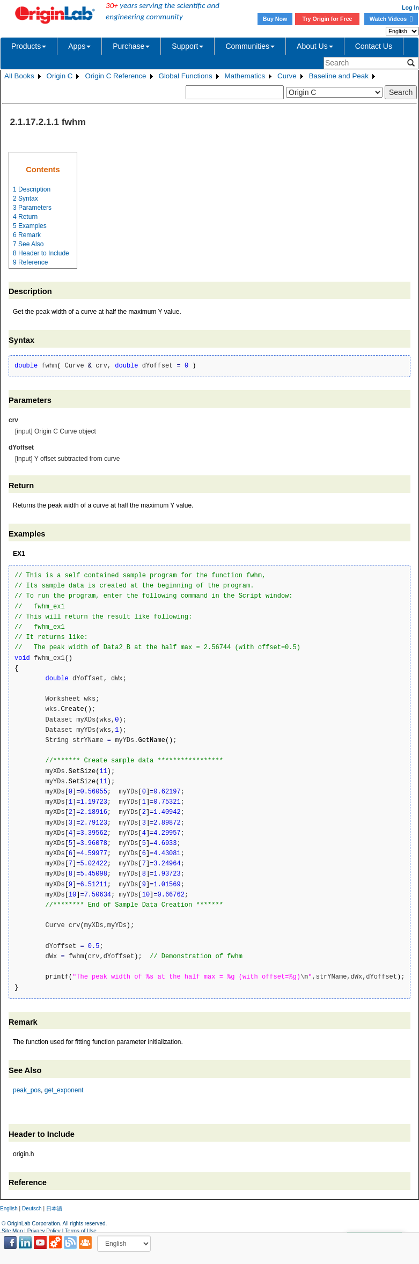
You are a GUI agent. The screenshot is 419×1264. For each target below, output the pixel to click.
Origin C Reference (115, 76)
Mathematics (245, 76)
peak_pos (27, 1090)
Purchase (131, 46)
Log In (410, 7)
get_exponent (64, 1090)
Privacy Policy (44, 1231)
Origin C (60, 76)
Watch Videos (391, 19)
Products (28, 46)
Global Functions (185, 76)
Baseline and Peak (339, 76)
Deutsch (32, 1208)
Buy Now (275, 19)
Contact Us (373, 46)
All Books (19, 76)
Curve (287, 76)
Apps (79, 46)
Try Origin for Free (327, 19)
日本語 (54, 1208)
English (9, 1208)
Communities (250, 46)
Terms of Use (81, 1231)
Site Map (12, 1231)
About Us (315, 46)
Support (187, 46)
